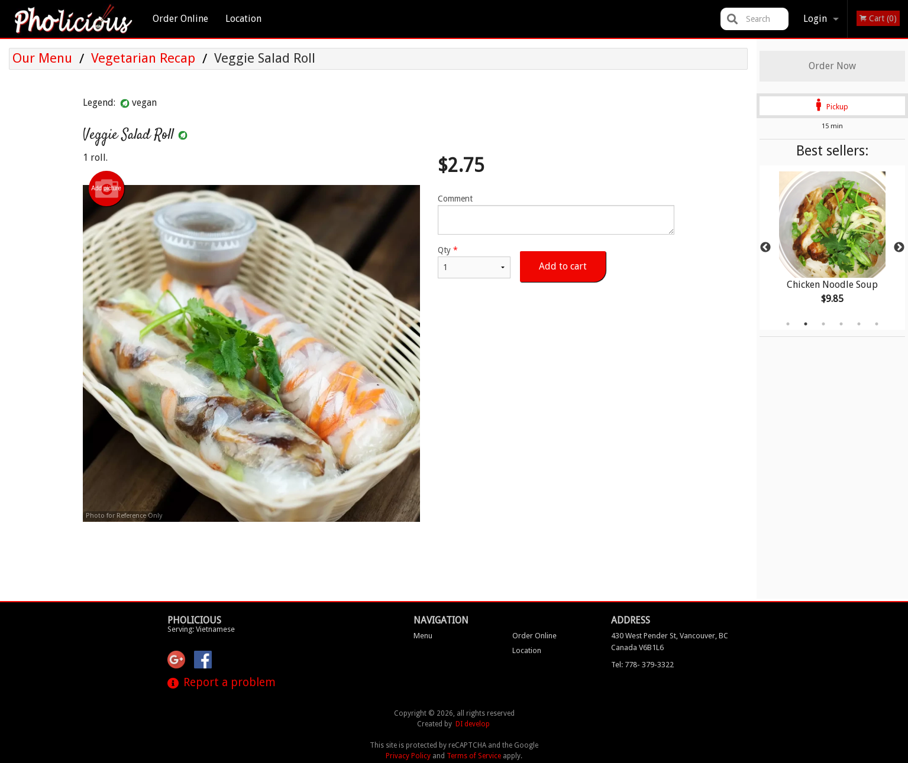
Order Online (180, 18)
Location (243, 18)
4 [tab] (841, 324)
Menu (422, 635)
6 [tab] (877, 324)
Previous (765, 248)
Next (899, 248)
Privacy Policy (408, 756)
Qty (474, 261)
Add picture (106, 188)
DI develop (472, 724)
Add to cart (563, 266)
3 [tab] (823, 324)
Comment (556, 214)
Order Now (832, 66)
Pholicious (194, 620)
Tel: (642, 664)
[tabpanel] (832, 247)
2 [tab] (806, 324)
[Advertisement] (378, 560)
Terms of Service (474, 756)
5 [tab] (859, 324)
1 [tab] (788, 324)
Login (815, 18)
